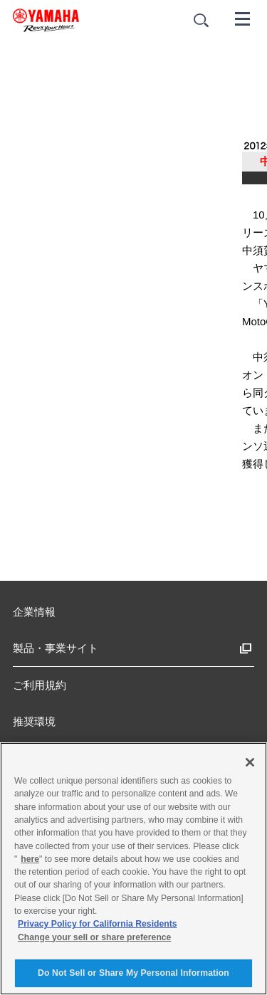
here (30, 859)
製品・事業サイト (55, 648)
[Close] (250, 762)
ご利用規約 (39, 685)
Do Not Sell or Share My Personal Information (133, 973)
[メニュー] (243, 18)
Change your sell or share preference (94, 937)
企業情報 (34, 612)
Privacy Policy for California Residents (97, 924)
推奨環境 (34, 721)
